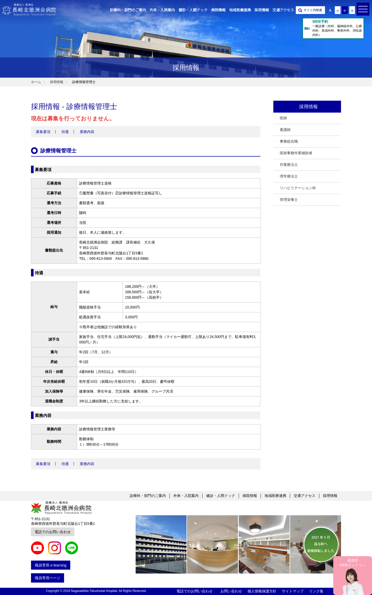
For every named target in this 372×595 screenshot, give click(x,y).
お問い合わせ (231, 591)
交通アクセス (304, 496)
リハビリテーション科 (298, 188)
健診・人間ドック (220, 496)
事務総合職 (289, 141)
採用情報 (330, 496)
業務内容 (87, 132)
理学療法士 (289, 176)
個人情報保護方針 (261, 591)
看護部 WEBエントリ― (352, 562)
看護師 (285, 130)
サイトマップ (293, 591)
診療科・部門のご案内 (148, 496)
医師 (283, 118)
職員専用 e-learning (50, 565)
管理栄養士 (289, 199)
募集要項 (43, 132)
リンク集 (316, 591)
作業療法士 (289, 165)
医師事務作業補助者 (296, 153)
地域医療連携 (275, 496)
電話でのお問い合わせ (53, 532)
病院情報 (250, 496)
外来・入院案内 (186, 496)
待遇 (65, 132)
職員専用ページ (47, 578)
